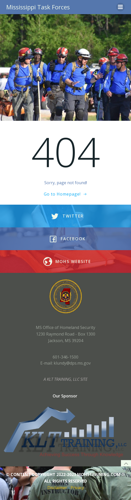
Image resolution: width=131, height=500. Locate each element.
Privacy (77, 487)
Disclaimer (57, 487)
